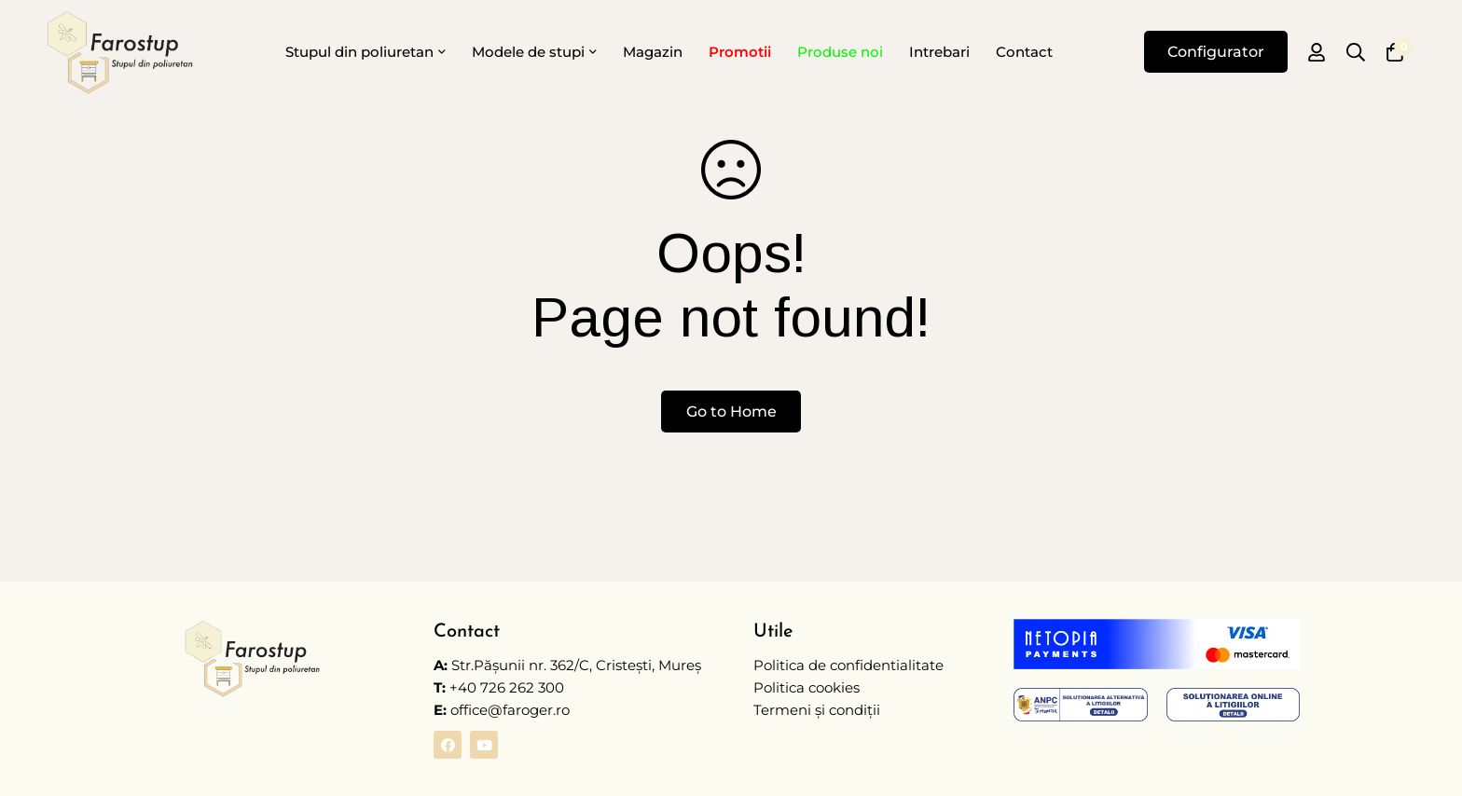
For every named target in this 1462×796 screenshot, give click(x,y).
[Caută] (1355, 52)
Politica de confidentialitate (848, 665)
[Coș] (1394, 52)
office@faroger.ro (502, 710)
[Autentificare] (1316, 52)
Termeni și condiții (816, 710)
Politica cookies (806, 687)
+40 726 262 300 (506, 687)
